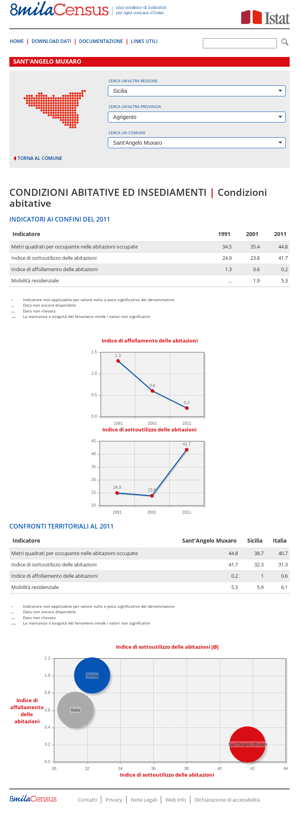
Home (17, 41)
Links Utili (144, 41)
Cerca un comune (127, 132)
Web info (175, 799)
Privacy (114, 799)
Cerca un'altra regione (133, 80)
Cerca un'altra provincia (135, 106)
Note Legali (144, 799)
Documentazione (101, 41)
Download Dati (51, 41)
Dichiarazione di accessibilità (227, 799)
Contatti (87, 799)
